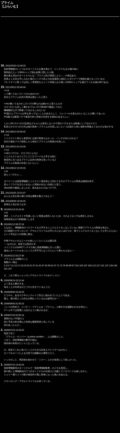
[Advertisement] (60, 40)
